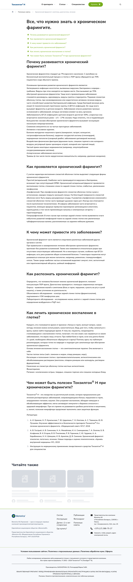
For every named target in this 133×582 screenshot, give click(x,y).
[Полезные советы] (81, 524)
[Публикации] (79, 515)
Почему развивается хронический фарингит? (50, 35)
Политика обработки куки (92, 551)
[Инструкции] (62, 519)
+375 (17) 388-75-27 (103, 528)
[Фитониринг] (79, 519)
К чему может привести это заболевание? (48, 43)
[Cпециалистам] (78, 4)
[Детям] (64, 524)
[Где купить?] (95, 4)
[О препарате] (47, 4)
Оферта (108, 551)
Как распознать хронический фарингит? (47, 47)
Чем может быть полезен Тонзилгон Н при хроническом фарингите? (60, 56)
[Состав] (60, 515)
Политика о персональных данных (64, 551)
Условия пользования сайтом (34, 551)
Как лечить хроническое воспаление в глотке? (50, 51)
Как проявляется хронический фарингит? (48, 39)
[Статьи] (62, 4)
